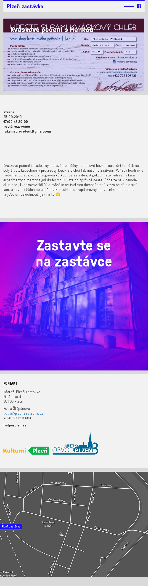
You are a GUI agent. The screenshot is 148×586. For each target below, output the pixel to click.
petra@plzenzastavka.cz (23, 413)
